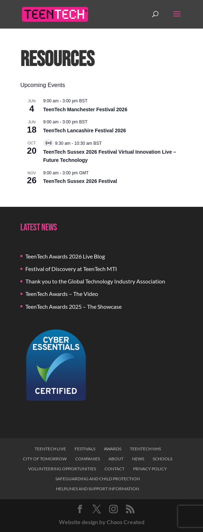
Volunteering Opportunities (62, 468)
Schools (162, 458)
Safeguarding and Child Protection (97, 478)
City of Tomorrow (45, 458)
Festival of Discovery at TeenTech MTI (71, 268)
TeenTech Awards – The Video (61, 293)
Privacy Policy (150, 468)
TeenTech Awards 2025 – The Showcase (73, 306)
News (138, 458)
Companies (87, 458)
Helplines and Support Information (97, 488)
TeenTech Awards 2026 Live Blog (65, 256)
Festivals (85, 448)
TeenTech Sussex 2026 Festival (80, 181)
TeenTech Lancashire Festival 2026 (84, 130)
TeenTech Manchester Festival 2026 (85, 109)
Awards (112, 448)
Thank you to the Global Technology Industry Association (95, 281)
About (115, 458)
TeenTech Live (50, 448)
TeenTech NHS (145, 448)
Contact (115, 468)
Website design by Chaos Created (101, 521)
